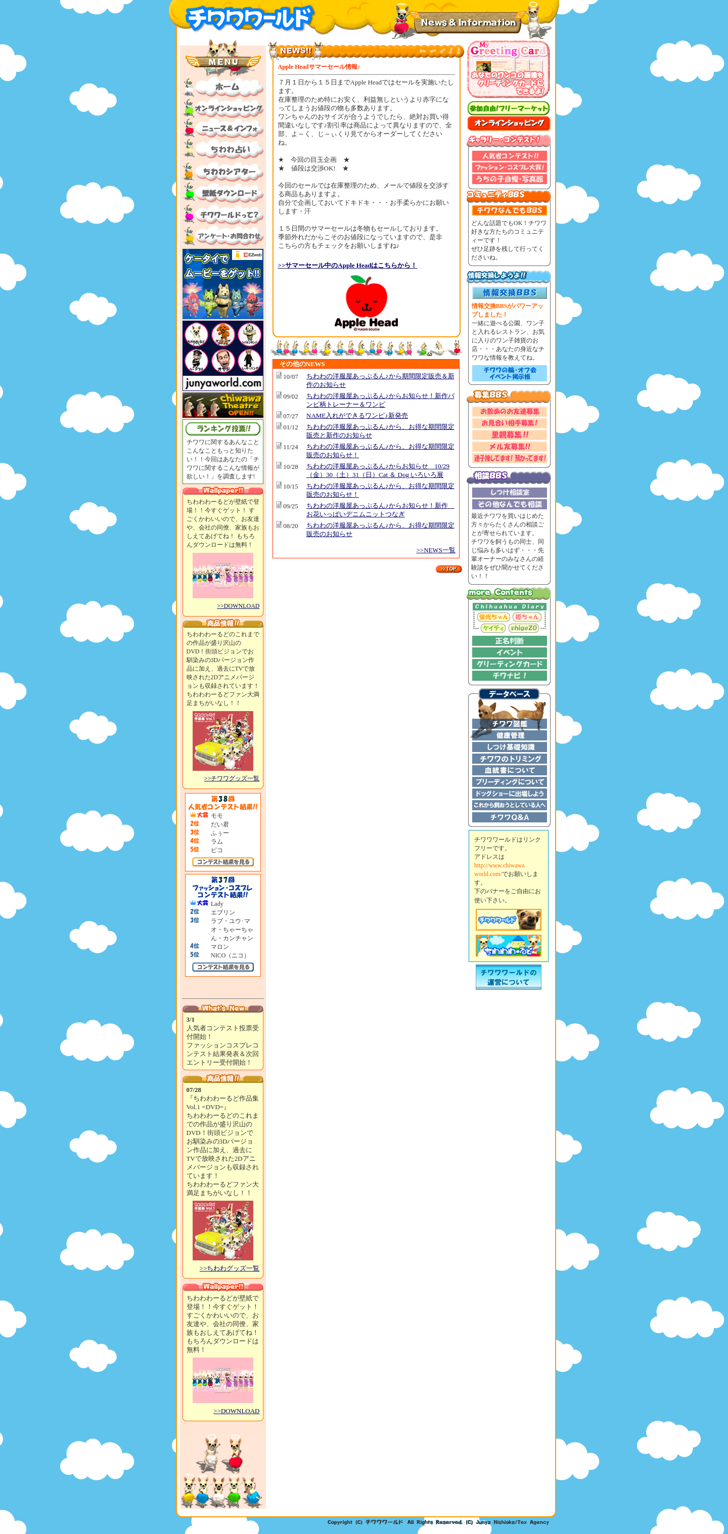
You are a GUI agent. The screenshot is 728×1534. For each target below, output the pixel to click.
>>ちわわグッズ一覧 (230, 1268)
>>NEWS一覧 (436, 550)
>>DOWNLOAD (238, 605)
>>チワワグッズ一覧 (232, 778)
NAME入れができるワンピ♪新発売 (357, 415)
